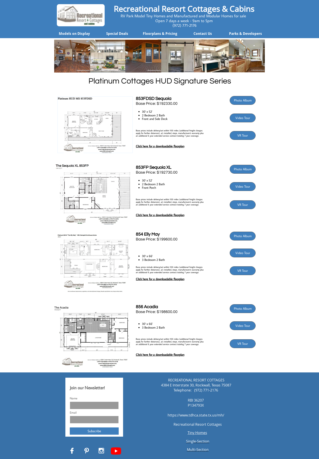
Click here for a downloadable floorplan (160, 279)
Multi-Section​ (198, 449)
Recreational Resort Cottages (198, 424)
